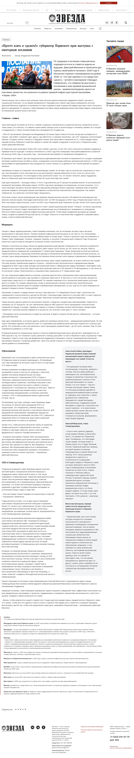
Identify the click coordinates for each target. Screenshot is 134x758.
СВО (46, 10)
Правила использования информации (92, 726)
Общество (47, 28)
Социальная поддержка (85, 10)
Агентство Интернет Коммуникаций (120, 748)
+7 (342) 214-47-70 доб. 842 (120, 738)
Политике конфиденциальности (88, 3)
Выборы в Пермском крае (63, 10)
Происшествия (71, 28)
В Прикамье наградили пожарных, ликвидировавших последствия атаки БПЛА (118, 71)
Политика (37, 28)
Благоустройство (121, 10)
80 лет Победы (11, 10)
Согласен (109, 3)
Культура (83, 28)
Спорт (92, 28)
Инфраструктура (104, 10)
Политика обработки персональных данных (92, 730)
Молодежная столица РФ (31, 10)
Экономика (59, 28)
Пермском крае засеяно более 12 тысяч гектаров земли (118, 104)
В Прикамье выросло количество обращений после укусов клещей (118, 138)
